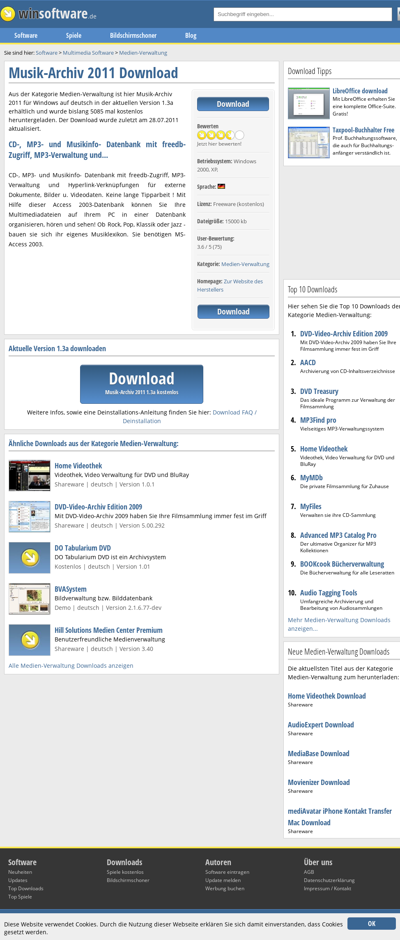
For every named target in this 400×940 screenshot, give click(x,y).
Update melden (223, 880)
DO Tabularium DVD (83, 548)
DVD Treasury (319, 391)
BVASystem (71, 589)
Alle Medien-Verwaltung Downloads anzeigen (71, 665)
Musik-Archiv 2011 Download (93, 73)
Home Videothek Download (327, 696)
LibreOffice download (360, 90)
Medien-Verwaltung (245, 264)
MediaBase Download (318, 753)
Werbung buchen (224, 888)
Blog (190, 35)
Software (25, 35)
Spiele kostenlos (125, 871)
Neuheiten (20, 871)
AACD (308, 362)
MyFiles (311, 506)
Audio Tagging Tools (328, 592)
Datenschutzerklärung (329, 880)
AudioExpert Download (321, 724)
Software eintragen (227, 871)
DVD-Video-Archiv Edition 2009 (98, 507)
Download (233, 103)
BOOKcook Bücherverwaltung (342, 564)
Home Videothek (78, 465)
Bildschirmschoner (133, 35)
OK (371, 923)
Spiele (73, 35)
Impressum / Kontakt (327, 888)
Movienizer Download (319, 782)
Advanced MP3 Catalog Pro (338, 535)
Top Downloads (26, 888)
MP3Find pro (318, 420)
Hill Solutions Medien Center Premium (109, 630)
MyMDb (311, 477)
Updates (18, 880)
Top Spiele (20, 896)
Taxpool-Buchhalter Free (363, 129)
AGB (309, 871)
